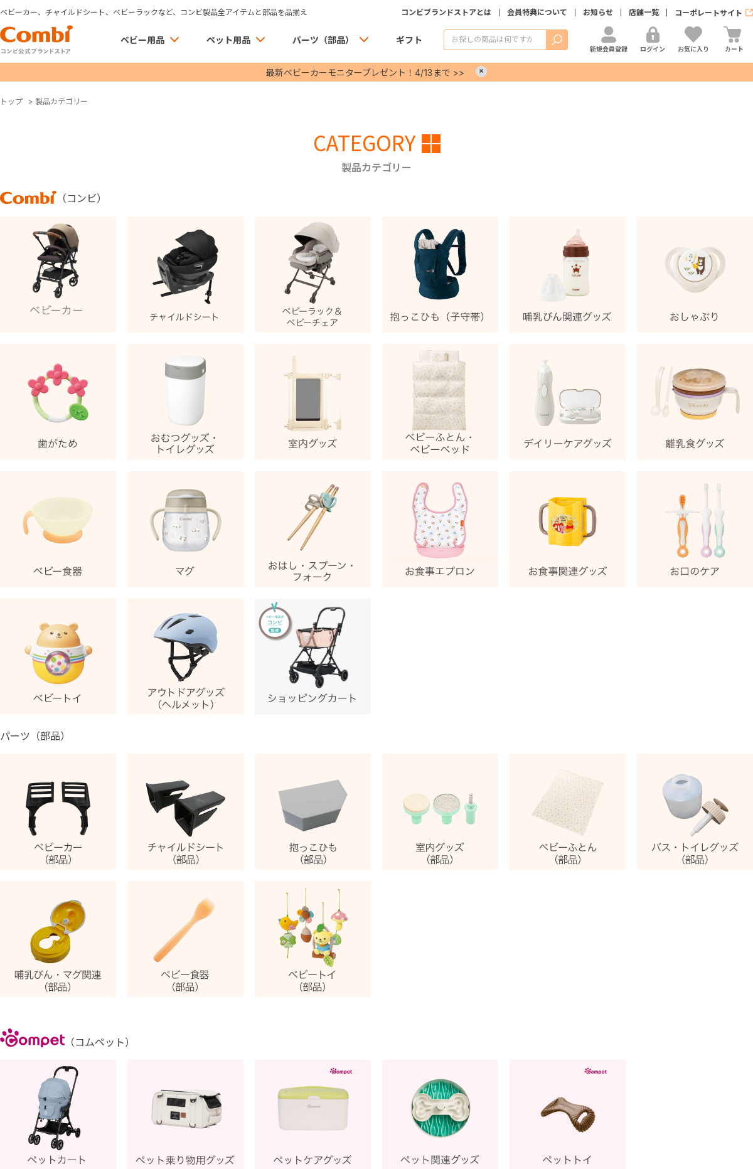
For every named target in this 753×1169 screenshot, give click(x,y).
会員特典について (537, 12)
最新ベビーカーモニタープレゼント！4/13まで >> (365, 72)
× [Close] (481, 71)
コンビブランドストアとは (446, 12)
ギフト (409, 40)
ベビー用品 (142, 40)
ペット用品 (228, 40)
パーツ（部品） (323, 40)
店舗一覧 (644, 12)
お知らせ (598, 12)
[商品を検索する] (495, 39)
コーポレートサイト (708, 13)
